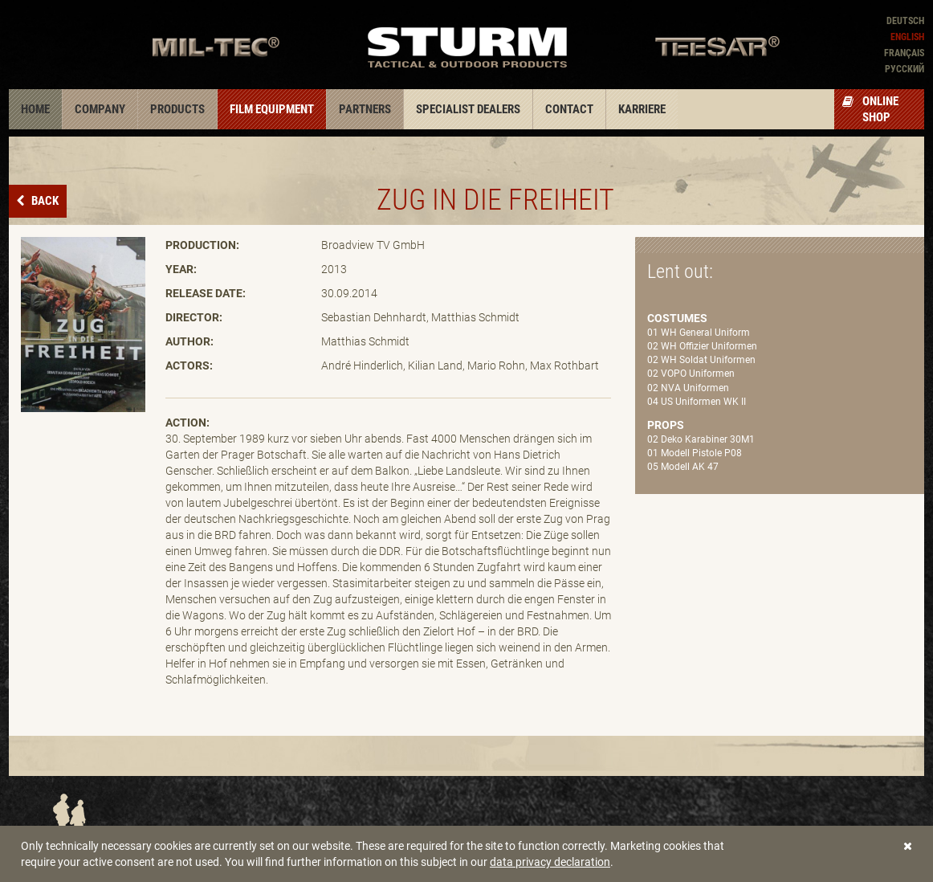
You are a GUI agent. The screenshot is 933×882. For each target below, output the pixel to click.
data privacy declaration (550, 861)
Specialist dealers (468, 109)
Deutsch (905, 21)
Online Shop (870, 109)
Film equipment (272, 109)
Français (904, 53)
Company (100, 109)
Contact (569, 109)
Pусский (904, 69)
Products (177, 109)
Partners (365, 109)
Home (35, 109)
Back (44, 201)
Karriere (642, 109)
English (907, 37)
